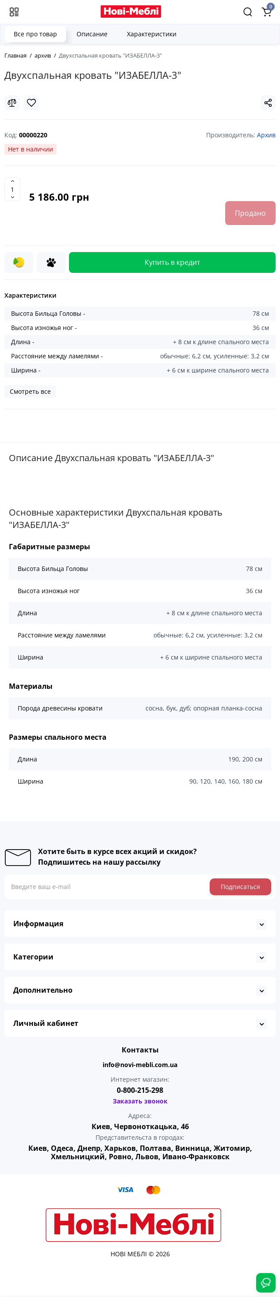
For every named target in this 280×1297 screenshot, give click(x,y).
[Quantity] (12, 189)
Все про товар (35, 34)
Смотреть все (30, 391)
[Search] (247, 12)
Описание (92, 34)
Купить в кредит (172, 262)
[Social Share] (268, 102)
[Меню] (14, 12)
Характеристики (151, 34)
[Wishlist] (31, 102)
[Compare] (11, 102)
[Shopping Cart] (266, 12)
